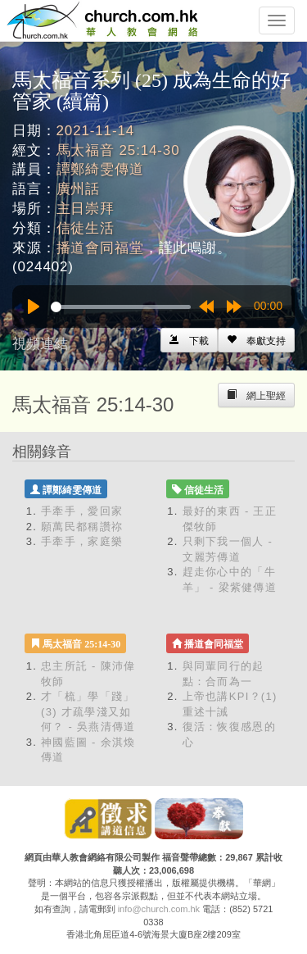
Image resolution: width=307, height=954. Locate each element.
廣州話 (78, 189)
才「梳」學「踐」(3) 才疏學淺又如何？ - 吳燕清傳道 (88, 711)
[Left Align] (256, 340)
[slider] (121, 307)
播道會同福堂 (100, 248)
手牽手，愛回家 (82, 511)
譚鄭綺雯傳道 (100, 169)
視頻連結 (40, 344)
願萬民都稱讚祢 (82, 526)
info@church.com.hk (159, 909)
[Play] (33, 306)
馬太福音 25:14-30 (118, 150)
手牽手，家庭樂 (82, 541)
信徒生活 (85, 228)
